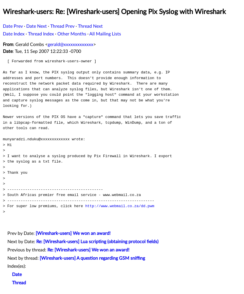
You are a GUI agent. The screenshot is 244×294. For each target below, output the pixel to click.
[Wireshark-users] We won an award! (73, 233)
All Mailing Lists (105, 34)
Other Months (71, 34)
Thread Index (41, 34)
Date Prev (13, 26)
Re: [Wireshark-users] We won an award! (88, 250)
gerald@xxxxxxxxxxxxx (70, 44)
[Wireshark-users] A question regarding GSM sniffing (92, 258)
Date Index (14, 34)
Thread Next (90, 26)
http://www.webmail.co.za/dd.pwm (119, 206)
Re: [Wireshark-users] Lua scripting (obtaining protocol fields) (97, 241)
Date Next (36, 26)
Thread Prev (62, 26)
